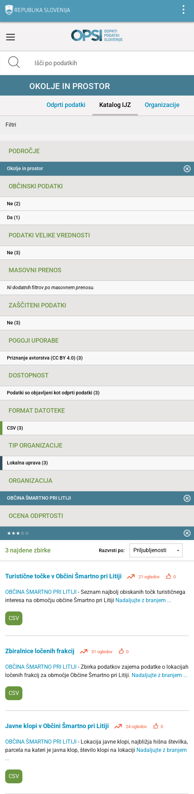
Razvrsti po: (112, 550)
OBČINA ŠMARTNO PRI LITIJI (41, 592)
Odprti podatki (66, 104)
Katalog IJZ (115, 104)
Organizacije (162, 104)
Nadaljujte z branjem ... (143, 600)
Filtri (11, 124)
